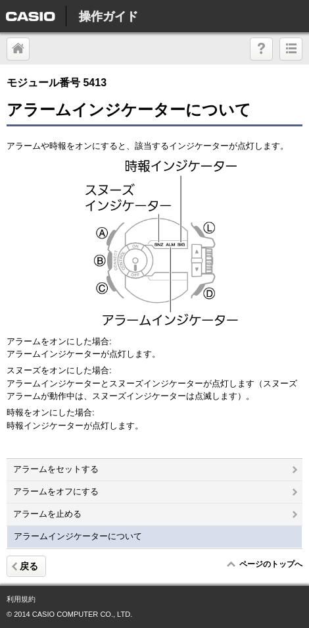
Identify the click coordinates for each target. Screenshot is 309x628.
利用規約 (21, 599)
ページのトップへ (270, 564)
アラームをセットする (155, 469)
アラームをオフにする (155, 491)
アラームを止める (155, 514)
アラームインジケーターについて (78, 536)
